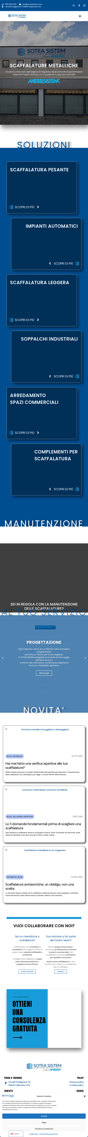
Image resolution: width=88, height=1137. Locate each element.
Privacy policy (77, 1082)
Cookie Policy (33, 1134)
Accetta (44, 1116)
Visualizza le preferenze (44, 1129)
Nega (44, 1122)
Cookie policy (76, 1085)
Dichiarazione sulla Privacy (48, 1134)
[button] (84, 1096)
